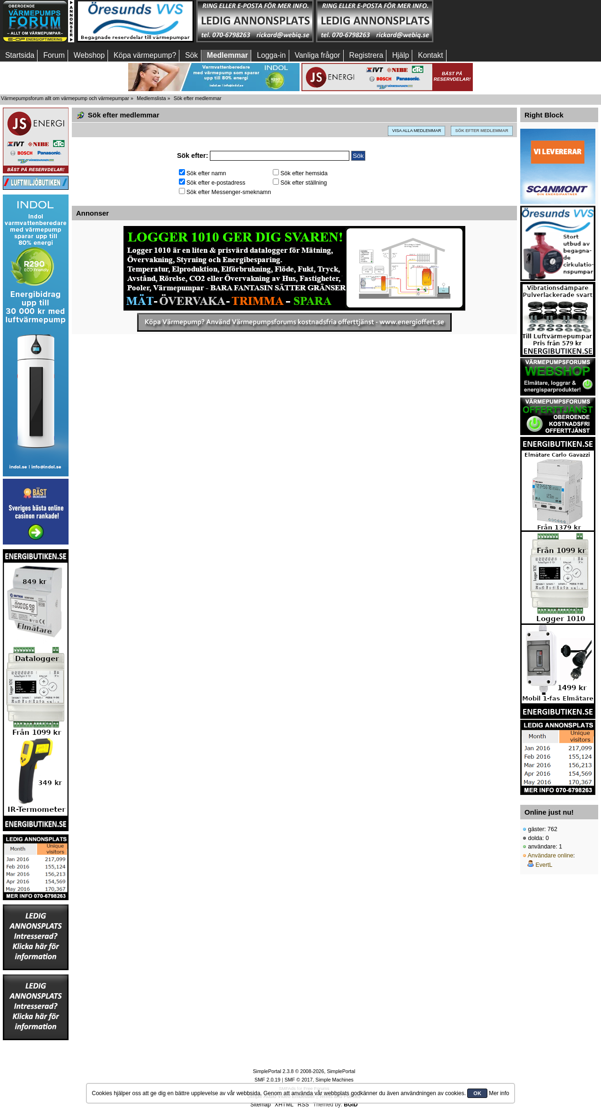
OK (477, 1093)
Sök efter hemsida (300, 173)
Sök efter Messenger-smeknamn (225, 192)
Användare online (550, 855)
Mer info (499, 1093)
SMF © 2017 (299, 1079)
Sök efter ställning (300, 182)
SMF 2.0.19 (267, 1079)
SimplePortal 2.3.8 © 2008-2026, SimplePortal (304, 1071)
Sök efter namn (202, 173)
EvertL (543, 865)
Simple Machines (335, 1079)
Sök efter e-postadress (212, 182)
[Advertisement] (494, 21)
